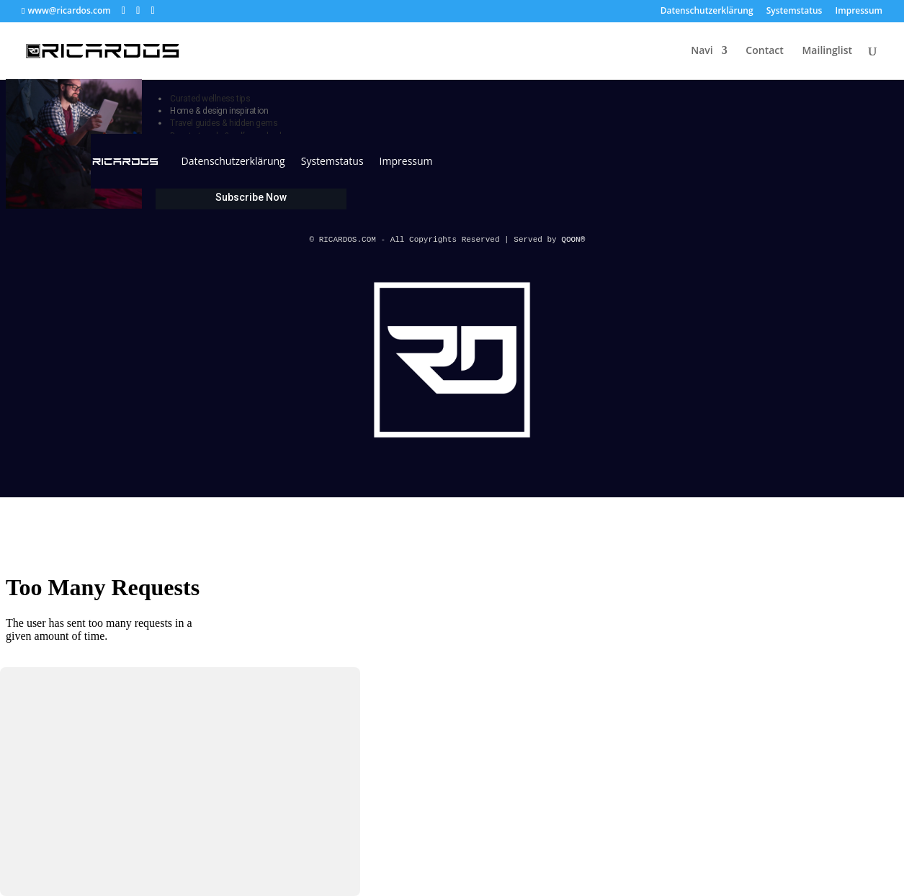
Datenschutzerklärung (707, 11)
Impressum (859, 11)
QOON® (575, 239)
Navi (701, 51)
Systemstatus (794, 11)
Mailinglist (827, 51)
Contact (764, 51)
